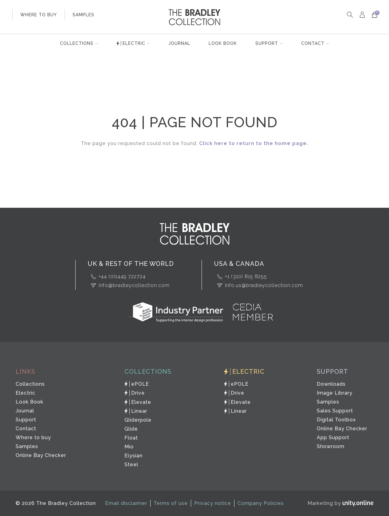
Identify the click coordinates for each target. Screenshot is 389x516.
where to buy (38, 14)
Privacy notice (212, 503)
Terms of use (171, 503)
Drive (138, 393)
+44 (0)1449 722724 (122, 276)
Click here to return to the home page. (253, 143)
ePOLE (140, 384)
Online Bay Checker (41, 455)
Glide (131, 429)
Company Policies (261, 503)
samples (83, 14)
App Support (333, 437)
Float (131, 438)
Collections (76, 43)
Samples (27, 446)
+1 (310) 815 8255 (246, 276)
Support (266, 43)
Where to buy (33, 437)
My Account (362, 14)
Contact (312, 43)
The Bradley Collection (194, 17)
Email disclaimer (126, 503)
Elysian (133, 456)
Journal (179, 43)
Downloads (331, 384)
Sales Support (335, 411)
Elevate (141, 402)
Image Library (334, 393)
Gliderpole (137, 420)
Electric (134, 43)
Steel (131, 464)
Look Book (223, 43)
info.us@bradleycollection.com (264, 285)
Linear (139, 411)
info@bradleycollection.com (134, 285)
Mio (129, 447)
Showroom (330, 446)
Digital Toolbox (336, 420)
